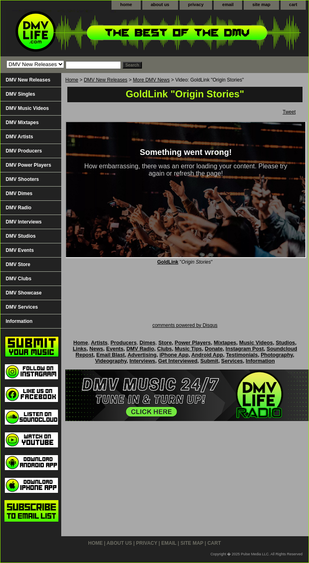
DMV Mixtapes (22, 122)
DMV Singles (20, 94)
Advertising (142, 355)
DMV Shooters (22, 179)
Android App (207, 355)
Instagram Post (244, 349)
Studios (285, 343)
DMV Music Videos (27, 108)
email (228, 4)
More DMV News (151, 80)
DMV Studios (21, 236)
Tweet (289, 112)
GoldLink (167, 262)
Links (79, 349)
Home (71, 80)
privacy (196, 4)
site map (261, 4)
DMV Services (22, 307)
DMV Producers (24, 151)
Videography (111, 361)
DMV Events (20, 250)
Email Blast (111, 355)
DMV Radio (18, 208)
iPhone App (174, 355)
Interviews (142, 361)
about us (160, 4)
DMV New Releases (105, 80)
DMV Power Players (28, 165)
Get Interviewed (177, 361)
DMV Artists (19, 137)
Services (232, 361)
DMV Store (18, 264)
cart (293, 4)
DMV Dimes (19, 193)
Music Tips (188, 349)
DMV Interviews (24, 222)
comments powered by (185, 325)
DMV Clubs (18, 279)
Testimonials (242, 355)
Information (19, 321)
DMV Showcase (24, 293)
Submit (209, 361)
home (126, 4)
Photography (277, 355)
